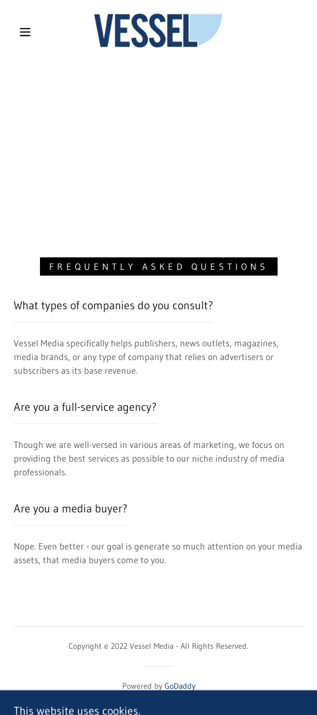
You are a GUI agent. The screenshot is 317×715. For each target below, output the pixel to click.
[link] (158, 31)
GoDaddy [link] (179, 686)
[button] (28, 32)
